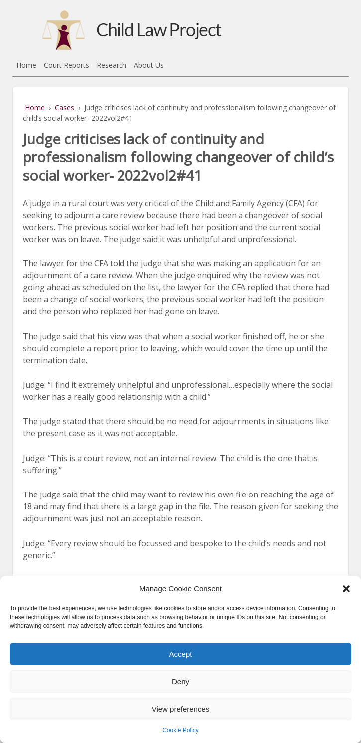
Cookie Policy (180, 730)
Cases (64, 107)
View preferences (181, 709)
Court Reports (66, 65)
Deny (180, 681)
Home (26, 65)
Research (111, 65)
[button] (346, 589)
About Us (149, 65)
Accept (180, 654)
